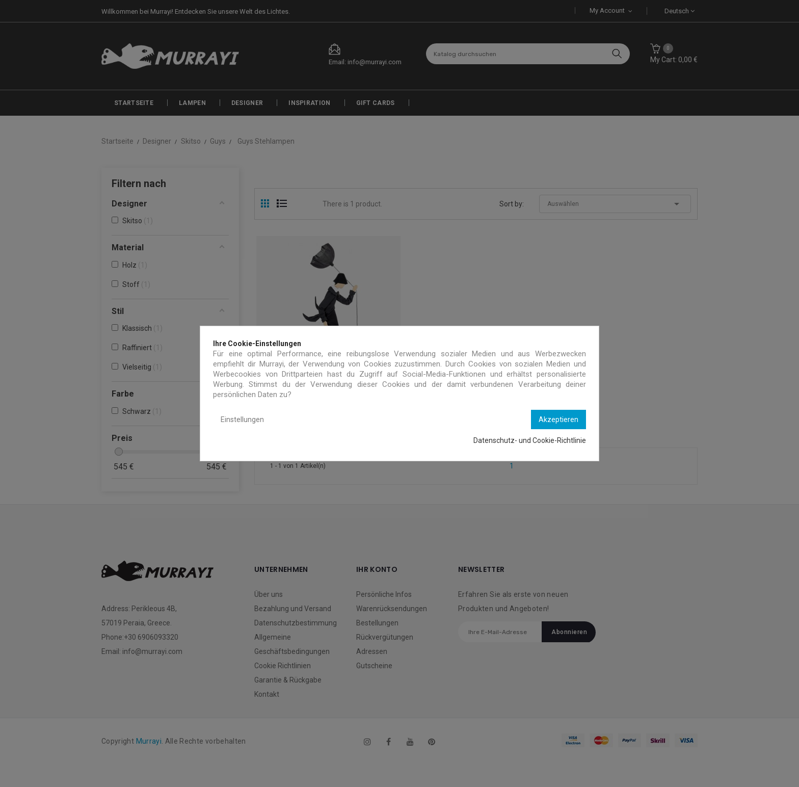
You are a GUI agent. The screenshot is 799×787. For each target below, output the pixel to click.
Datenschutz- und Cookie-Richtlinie (529, 440)
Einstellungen (242, 419)
